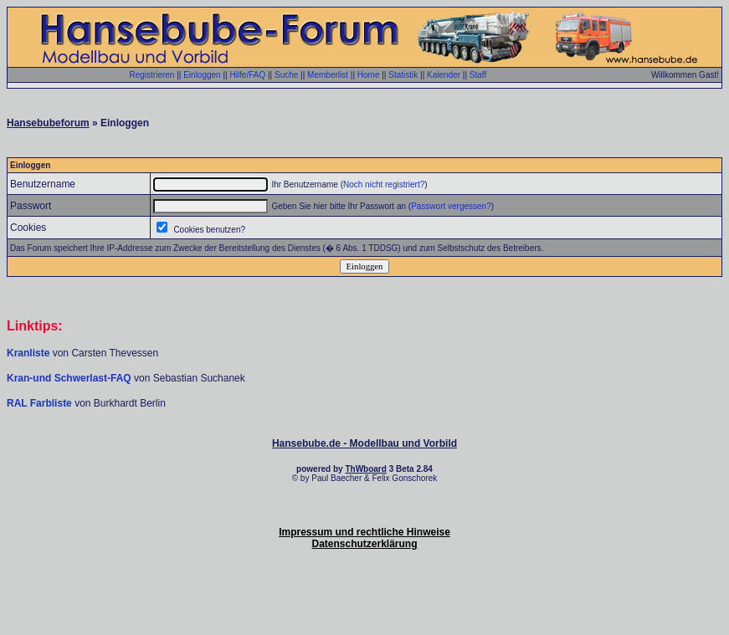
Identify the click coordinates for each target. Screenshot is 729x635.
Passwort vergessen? (451, 206)
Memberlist (327, 74)
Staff (478, 74)
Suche (286, 74)
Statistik (403, 74)
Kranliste (28, 353)
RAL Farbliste (40, 403)
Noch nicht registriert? (383, 184)
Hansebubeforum (48, 123)
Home (368, 74)
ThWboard (365, 469)
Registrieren (151, 74)
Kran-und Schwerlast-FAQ (70, 378)
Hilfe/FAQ (247, 74)
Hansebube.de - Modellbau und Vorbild (364, 443)
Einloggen (201, 74)
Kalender (443, 74)
